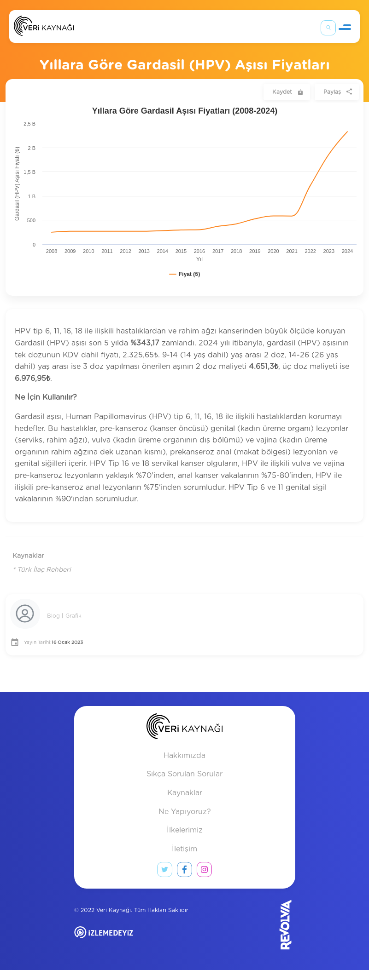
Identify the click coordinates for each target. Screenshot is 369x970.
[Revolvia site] (270, 924)
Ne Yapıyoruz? (184, 811)
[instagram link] (204, 871)
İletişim (184, 849)
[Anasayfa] (44, 28)
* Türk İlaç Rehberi (41, 570)
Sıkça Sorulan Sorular (184, 774)
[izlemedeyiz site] (133, 939)
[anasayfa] (184, 728)
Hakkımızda (184, 755)
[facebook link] (184, 871)
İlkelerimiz (185, 830)
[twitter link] (164, 871)
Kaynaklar (184, 793)
